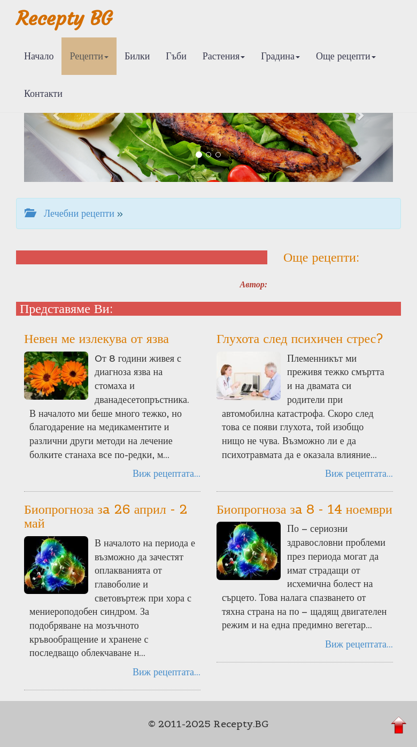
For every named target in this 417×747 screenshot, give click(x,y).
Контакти (43, 93)
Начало (38, 56)
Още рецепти (346, 56)
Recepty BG (64, 18)
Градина (280, 56)
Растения (224, 56)
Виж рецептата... (166, 473)
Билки (137, 56)
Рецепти (89, 56)
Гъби (176, 56)
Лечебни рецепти (69, 213)
